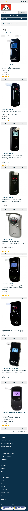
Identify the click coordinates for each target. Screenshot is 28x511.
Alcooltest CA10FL (7, 65)
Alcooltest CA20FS (7, 328)
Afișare (17, 35)
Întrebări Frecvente (6, 446)
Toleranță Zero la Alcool (7, 450)
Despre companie (5, 440)
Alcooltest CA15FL (7, 153)
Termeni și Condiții (6, 456)
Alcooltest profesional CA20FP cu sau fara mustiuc (13, 413)
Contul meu (4, 489)
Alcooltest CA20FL (7, 284)
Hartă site (3, 468)
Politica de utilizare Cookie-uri (8, 453)
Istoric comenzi (5, 492)
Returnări (3, 465)
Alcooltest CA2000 (7, 239)
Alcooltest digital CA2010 (10, 368)
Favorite (3, 496)
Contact (3, 462)
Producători (4, 474)
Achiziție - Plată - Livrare (7, 443)
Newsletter (3, 499)
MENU (23, 18)
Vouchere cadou (5, 477)
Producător (10, 23)
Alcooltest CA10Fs (7, 109)
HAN (17, 23)
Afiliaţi (2, 480)
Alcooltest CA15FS (7, 197)
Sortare (3, 35)
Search (23, 12)
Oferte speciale (4, 484)
